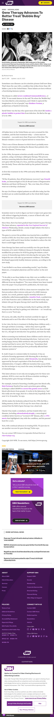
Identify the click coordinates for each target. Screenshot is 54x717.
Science (21, 449)
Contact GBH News (33, 612)
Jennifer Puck (34, 297)
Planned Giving (32, 594)
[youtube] (33, 629)
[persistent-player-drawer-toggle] (52, 714)
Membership (31, 583)
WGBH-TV (5, 635)
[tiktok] (30, 629)
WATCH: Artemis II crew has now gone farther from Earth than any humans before (26, 546)
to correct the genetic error (31, 389)
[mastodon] (39, 636)
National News (13, 9)
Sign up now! (20, 520)
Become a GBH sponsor (27, 126)
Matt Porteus (7, 386)
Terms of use (6, 608)
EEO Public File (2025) (9, 626)
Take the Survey (21, 492)
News (4, 9)
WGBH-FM (13, 639)
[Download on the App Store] (30, 470)
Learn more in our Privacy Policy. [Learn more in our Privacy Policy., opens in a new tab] (35, 698)
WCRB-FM (5, 642)
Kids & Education (7, 580)
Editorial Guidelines (8, 612)
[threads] (39, 629)
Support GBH (31, 576)
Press (4, 591)
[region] (27, 689)
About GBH (5, 576)
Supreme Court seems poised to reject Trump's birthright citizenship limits (23, 559)
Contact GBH (31, 608)
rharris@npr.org (8, 436)
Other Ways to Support (34, 598)
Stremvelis (33, 359)
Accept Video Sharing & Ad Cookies (19, 703)
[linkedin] (44, 629)
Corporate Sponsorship (34, 587)
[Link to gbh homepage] (9, 3)
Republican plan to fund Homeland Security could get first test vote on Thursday (26, 553)
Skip (40, 703)
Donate (45, 3)
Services (4, 583)
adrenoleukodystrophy (26, 413)
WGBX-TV (13, 635)
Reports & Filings (7, 622)
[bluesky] (36, 629)
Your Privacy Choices (26, 710)
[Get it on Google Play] (41, 470)
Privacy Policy (6, 615)
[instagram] (28, 629)
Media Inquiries (32, 615)
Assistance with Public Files (11, 629)
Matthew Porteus (35, 103)
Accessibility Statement (9, 619)
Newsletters (31, 619)
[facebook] (41, 629)
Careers (4, 587)
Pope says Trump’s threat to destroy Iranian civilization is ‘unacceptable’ (23, 539)
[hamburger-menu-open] (4, 3)
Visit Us (29, 622)
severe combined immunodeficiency (32, 96)
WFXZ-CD (5, 639)
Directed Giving (32, 591)
